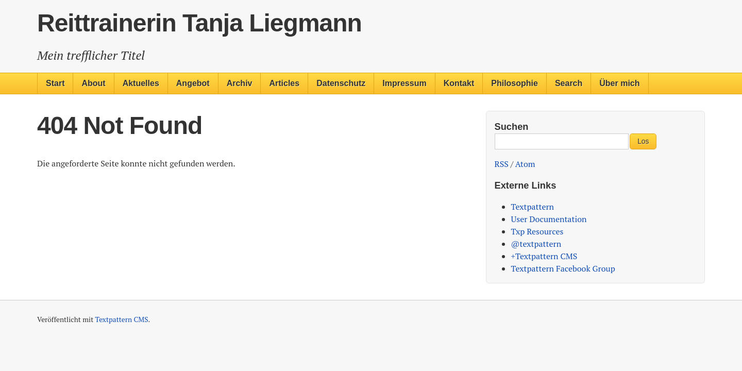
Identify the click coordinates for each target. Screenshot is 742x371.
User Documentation (549, 219)
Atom (525, 164)
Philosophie (514, 83)
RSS (502, 164)
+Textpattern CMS (544, 256)
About (93, 83)
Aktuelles (141, 83)
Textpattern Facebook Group (563, 268)
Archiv (239, 83)
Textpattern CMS (121, 319)
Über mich (619, 83)
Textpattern (532, 206)
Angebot (193, 83)
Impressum (404, 83)
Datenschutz (340, 83)
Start (55, 83)
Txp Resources (537, 231)
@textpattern (536, 243)
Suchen (512, 126)
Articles (284, 83)
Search (568, 83)
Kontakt (459, 83)
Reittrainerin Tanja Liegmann (199, 23)
